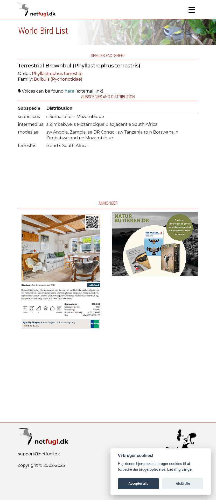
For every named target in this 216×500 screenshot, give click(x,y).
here (69, 91)
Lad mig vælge (179, 469)
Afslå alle (183, 483)
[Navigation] (191, 10)
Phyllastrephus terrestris (57, 73)
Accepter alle (138, 483)
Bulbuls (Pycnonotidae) (58, 79)
